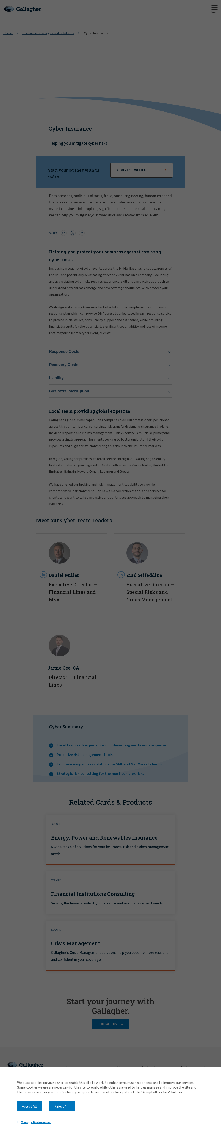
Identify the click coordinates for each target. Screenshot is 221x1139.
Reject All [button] (61, 1106)
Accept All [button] (29, 1106)
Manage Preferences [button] (36, 1122)
